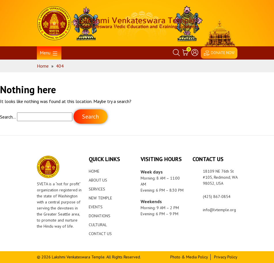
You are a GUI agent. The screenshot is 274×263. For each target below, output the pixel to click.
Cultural (98, 224)
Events (96, 206)
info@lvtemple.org (219, 209)
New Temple (100, 198)
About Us (98, 180)
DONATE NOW (223, 52)
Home (94, 171)
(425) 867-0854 (216, 196)
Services (97, 189)
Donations (99, 215)
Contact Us (100, 233)
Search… (8, 117)
